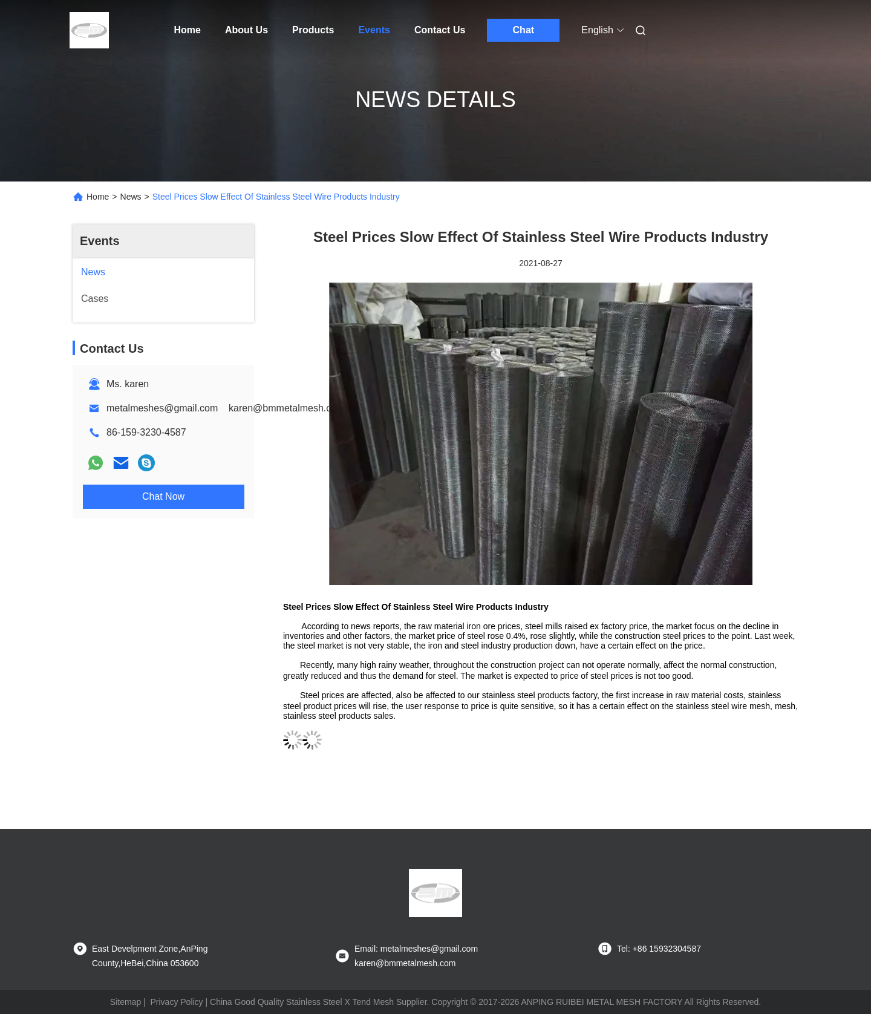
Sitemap (125, 1002)
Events (374, 30)
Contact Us (439, 30)
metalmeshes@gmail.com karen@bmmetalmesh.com (225, 408)
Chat (524, 30)
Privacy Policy (176, 1002)
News (131, 196)
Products (313, 30)
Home (187, 30)
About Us (246, 30)
